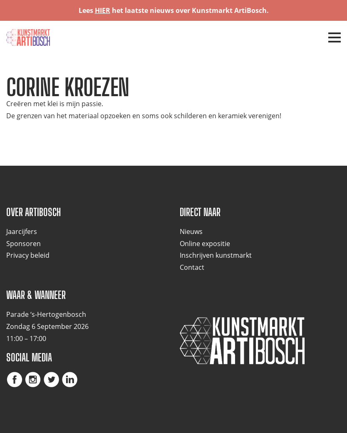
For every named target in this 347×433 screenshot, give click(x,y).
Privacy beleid (28, 255)
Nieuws (191, 231)
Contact (192, 267)
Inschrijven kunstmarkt (216, 255)
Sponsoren (23, 243)
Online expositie (205, 243)
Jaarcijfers (21, 231)
